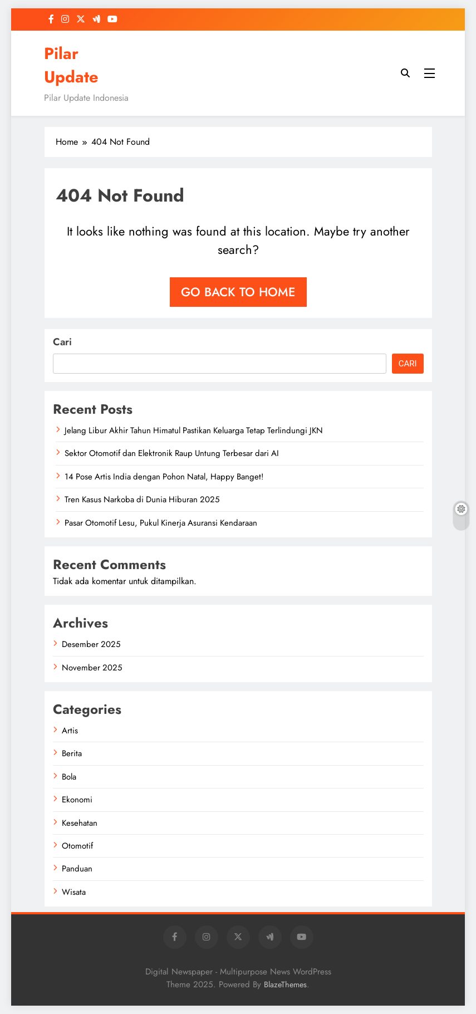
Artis (70, 730)
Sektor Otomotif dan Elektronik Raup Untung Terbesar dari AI (172, 453)
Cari (62, 342)
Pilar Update (71, 65)
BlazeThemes (285, 984)
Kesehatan (79, 823)
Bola (69, 777)
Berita (72, 753)
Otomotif (77, 846)
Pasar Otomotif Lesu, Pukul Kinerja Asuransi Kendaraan (161, 523)
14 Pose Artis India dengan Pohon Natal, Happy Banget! (164, 477)
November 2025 (92, 668)
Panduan (77, 869)
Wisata (74, 892)
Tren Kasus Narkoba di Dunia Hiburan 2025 (142, 499)
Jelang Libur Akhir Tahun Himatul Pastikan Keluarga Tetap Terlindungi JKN (194, 430)
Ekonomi (77, 799)
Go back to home (238, 292)
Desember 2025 (91, 644)
